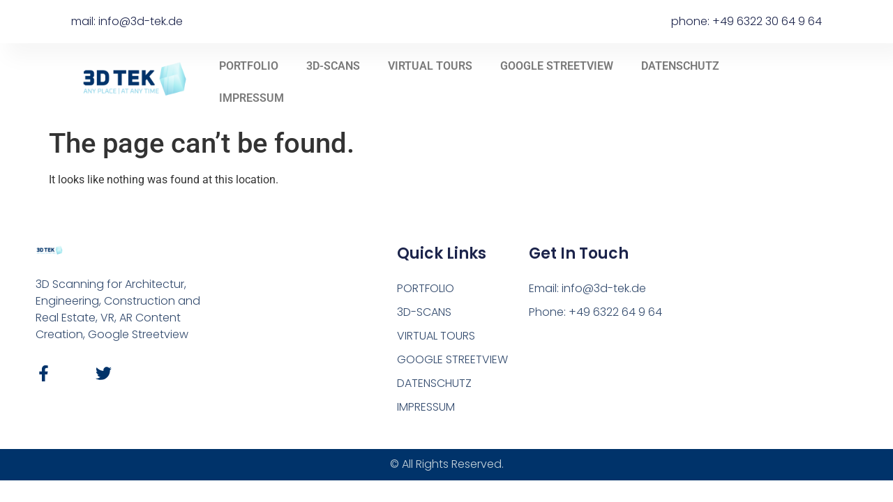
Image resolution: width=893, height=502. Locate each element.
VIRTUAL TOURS (430, 66)
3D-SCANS (333, 66)
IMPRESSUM (251, 98)
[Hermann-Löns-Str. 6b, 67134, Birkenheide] (758, 330)
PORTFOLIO (248, 66)
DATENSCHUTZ (680, 66)
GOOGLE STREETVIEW (556, 66)
